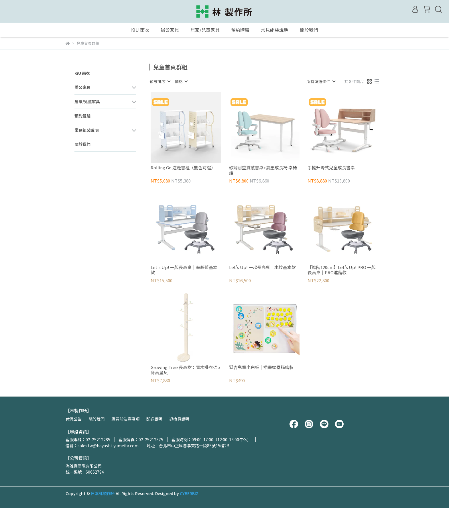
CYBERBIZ (189, 493)
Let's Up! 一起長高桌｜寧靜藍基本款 (184, 270)
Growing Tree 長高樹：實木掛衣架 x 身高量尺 (185, 370)
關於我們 (309, 29)
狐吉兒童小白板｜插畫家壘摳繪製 (261, 367)
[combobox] (159, 81)
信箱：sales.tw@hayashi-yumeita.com (102, 445)
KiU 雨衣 (140, 29)
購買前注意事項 (125, 419)
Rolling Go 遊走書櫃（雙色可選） (183, 167)
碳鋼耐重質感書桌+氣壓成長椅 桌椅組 (263, 170)
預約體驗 (240, 29)
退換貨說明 (179, 419)
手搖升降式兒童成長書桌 (331, 167)
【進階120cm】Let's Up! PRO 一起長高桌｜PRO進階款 (342, 270)
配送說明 (154, 419)
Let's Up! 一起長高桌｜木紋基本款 (262, 267)
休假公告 (74, 419)
